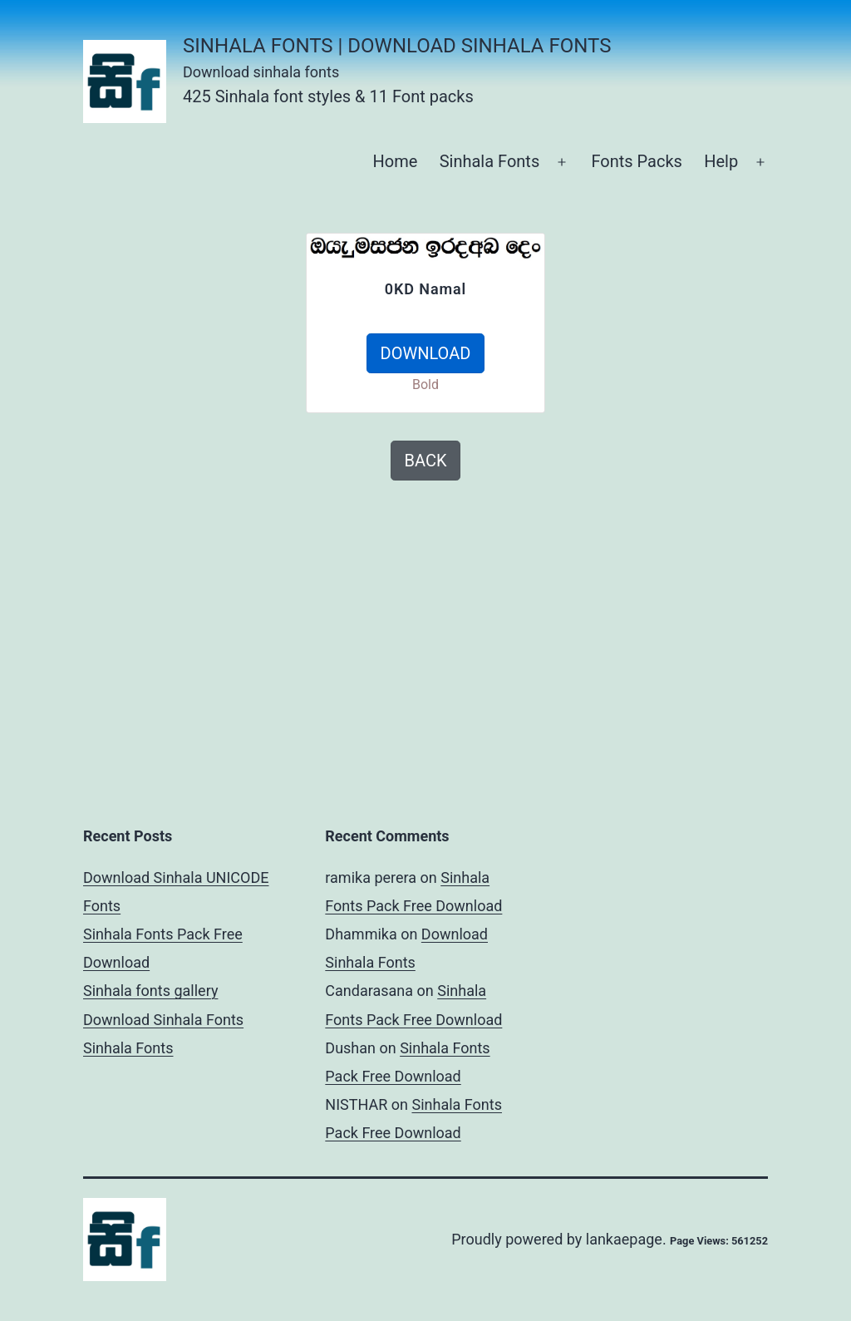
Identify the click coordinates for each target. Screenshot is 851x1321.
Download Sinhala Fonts (163, 1019)
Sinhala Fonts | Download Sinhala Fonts (397, 45)
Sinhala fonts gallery (150, 990)
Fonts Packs (636, 161)
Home (394, 161)
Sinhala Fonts (490, 161)
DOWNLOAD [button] (426, 353)
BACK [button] (426, 461)
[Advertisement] (159, 337)
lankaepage (624, 1239)
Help (721, 161)
